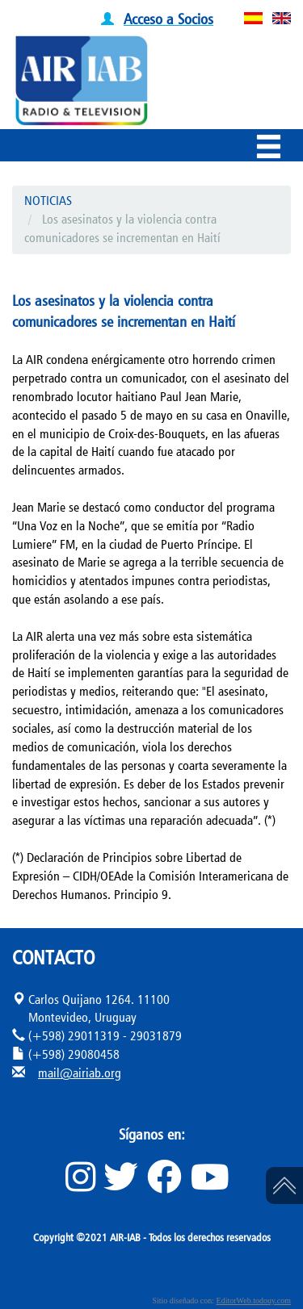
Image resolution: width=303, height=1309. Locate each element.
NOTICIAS (48, 200)
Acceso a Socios (168, 18)
